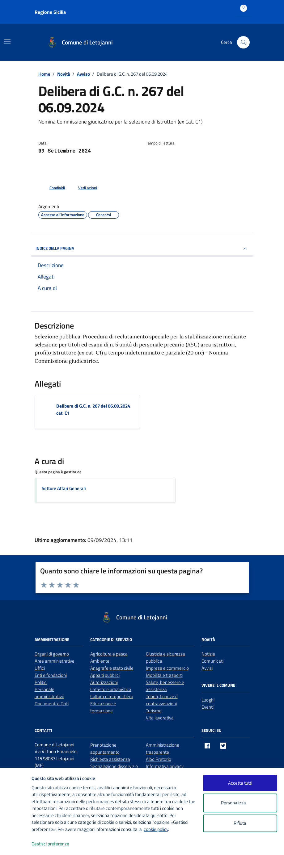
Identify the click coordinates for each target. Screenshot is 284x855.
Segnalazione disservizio (114, 766)
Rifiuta (240, 823)
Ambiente (99, 660)
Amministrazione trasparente (162, 748)
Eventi (207, 706)
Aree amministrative (54, 660)
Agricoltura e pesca (109, 653)
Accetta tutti (240, 782)
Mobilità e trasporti (164, 675)
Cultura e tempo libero (111, 696)
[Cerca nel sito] (243, 42)
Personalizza (240, 803)
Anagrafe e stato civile (112, 668)
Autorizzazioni (104, 682)
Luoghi (207, 699)
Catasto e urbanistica (110, 689)
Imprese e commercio (167, 668)
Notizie (208, 653)
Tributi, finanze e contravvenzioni (162, 700)
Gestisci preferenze (57, 844)
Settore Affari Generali (64, 488)
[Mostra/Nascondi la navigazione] (7, 41)
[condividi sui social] (52, 188)
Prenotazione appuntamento (105, 748)
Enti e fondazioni (51, 675)
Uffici (40, 668)
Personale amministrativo (49, 693)
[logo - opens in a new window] (16, 844)
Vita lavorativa (160, 717)
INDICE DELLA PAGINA (142, 248)
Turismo (154, 710)
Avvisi (207, 668)
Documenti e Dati (52, 703)
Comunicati (212, 660)
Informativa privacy (165, 766)
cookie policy (156, 829)
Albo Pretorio (158, 759)
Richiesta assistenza (110, 759)
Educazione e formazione (103, 707)
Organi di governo (52, 653)
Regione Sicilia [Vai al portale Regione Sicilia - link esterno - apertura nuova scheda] (50, 12)
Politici (41, 682)
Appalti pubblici (105, 675)
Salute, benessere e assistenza (165, 686)
